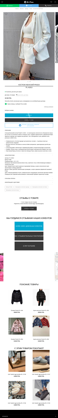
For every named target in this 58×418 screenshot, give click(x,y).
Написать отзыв (29, 208)
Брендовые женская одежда (22, 187)
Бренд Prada (9, 187)
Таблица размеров (48, 106)
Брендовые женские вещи (12, 190)
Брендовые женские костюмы (39, 187)
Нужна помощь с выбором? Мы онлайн (16, 104)
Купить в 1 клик (29, 120)
